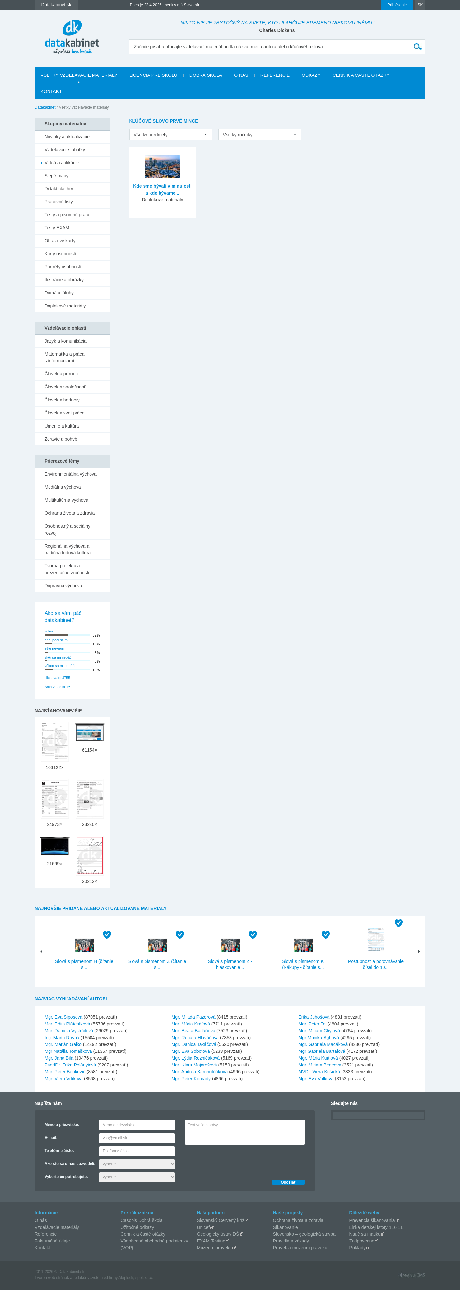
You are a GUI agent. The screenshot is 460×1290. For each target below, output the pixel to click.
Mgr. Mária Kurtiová (318, 1058)
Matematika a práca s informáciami (65, 357)
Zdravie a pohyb (61, 438)
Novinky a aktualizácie (67, 136)
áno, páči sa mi (57, 640)
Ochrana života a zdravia (70, 513)
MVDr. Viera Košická (319, 1071)
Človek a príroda (61, 373)
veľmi (49, 631)
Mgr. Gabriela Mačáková (323, 1044)
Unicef (203, 1227)
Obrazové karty (60, 240)
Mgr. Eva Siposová (64, 1017)
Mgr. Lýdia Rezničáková (196, 1058)
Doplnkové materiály (65, 305)
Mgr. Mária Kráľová (191, 1023)
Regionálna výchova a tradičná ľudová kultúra (68, 549)
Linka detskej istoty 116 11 (376, 1227)
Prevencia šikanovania (372, 1220)
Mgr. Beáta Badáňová (194, 1030)
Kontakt (51, 91)
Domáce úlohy (59, 292)
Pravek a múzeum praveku (300, 1247)
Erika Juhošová (314, 1017)
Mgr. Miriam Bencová (320, 1064)
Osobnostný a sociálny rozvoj (68, 529)
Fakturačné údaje (52, 1240)
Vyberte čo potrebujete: (66, 1177)
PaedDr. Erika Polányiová (70, 1064)
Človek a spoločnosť (65, 386)
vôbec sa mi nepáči (60, 666)
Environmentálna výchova (71, 474)
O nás (241, 75)
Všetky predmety (151, 134)
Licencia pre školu (153, 75)
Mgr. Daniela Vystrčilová (69, 1030)
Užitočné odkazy (137, 1227)
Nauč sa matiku (365, 1234)
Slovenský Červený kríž (220, 1220)
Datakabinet (45, 107)
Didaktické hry (59, 188)
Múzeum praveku (214, 1247)
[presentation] (234, 1160)
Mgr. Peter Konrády (191, 1078)
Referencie (275, 75)
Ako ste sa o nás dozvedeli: (70, 1163)
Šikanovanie (285, 1227)
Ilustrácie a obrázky (64, 279)
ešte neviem (54, 648)
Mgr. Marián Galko (63, 1044)
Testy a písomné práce (68, 214)
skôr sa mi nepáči (59, 657)
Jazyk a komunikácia (66, 341)
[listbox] (170, 134)
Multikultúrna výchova (67, 500)
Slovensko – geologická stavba (304, 1234)
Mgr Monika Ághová (319, 1037)
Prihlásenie (397, 5)
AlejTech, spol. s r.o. (135, 1277)
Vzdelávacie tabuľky (65, 149)
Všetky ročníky (238, 134)
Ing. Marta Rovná (62, 1037)
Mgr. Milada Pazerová (194, 1017)
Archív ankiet (55, 687)
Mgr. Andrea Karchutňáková (200, 1071)
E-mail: (51, 1137)
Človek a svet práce (65, 412)
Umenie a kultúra (62, 425)
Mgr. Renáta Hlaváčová (195, 1037)
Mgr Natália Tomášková (68, 1051)
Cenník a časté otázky (361, 75)
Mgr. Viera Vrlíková (64, 1078)
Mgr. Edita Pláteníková (67, 1023)
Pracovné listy (59, 201)
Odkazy (311, 75)
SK (420, 5)
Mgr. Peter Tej (313, 1023)
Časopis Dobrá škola (142, 1220)
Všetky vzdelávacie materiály (79, 75)
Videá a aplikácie (62, 162)
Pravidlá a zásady (291, 1240)
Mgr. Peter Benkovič (65, 1071)
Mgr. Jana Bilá (59, 1058)
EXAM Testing (211, 1240)
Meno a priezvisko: (62, 1124)
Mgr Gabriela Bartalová (322, 1051)
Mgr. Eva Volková (316, 1078)
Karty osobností (60, 253)
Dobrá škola (205, 75)
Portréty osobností (63, 266)
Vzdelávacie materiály (57, 1227)
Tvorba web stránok (52, 1277)
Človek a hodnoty (62, 399)
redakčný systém (88, 1277)
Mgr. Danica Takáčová (194, 1044)
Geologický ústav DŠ (218, 1234)
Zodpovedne (362, 1240)
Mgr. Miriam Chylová (319, 1030)
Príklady (357, 1247)
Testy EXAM (57, 227)
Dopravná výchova (63, 585)
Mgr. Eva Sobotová (191, 1051)
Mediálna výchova (63, 487)
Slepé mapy (57, 175)
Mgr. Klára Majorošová (194, 1064)
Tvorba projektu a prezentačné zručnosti (67, 569)
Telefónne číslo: (59, 1150)
